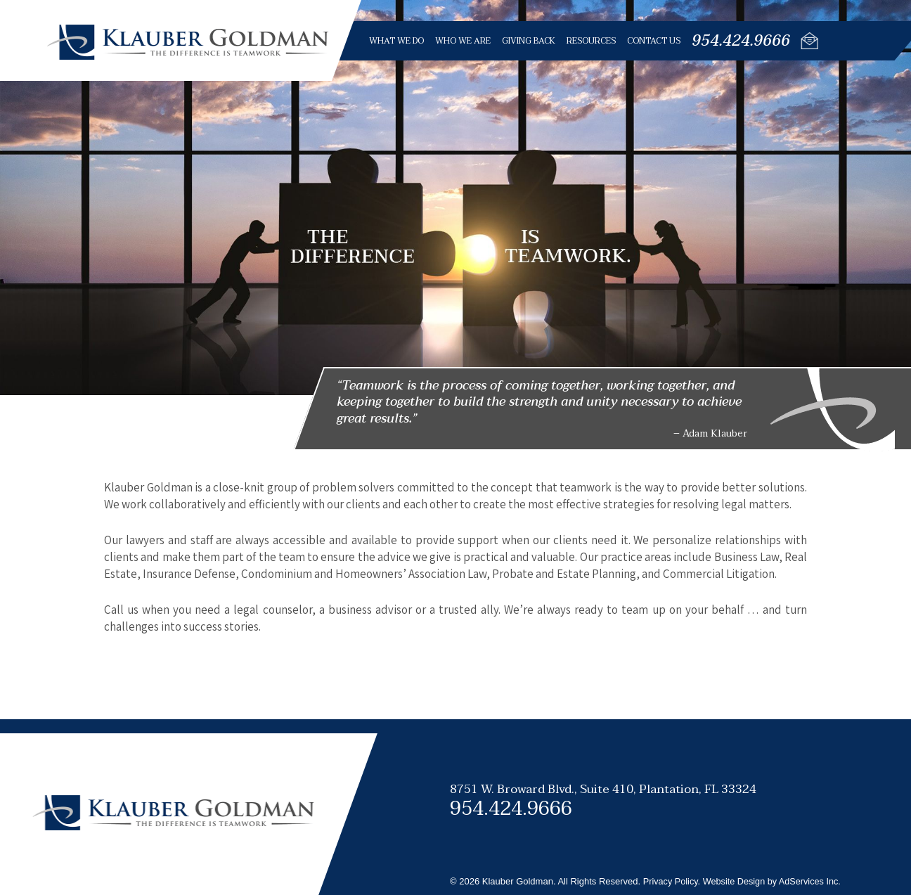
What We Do (395, 41)
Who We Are (462, 41)
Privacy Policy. (672, 881)
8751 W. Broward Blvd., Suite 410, (603, 789)
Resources (590, 41)
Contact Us (653, 41)
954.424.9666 (740, 40)
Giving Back (528, 41)
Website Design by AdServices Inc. (775, 881)
